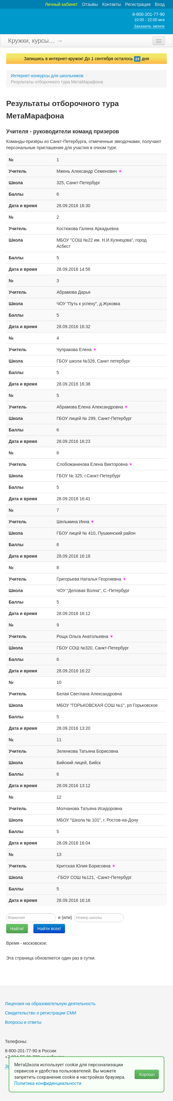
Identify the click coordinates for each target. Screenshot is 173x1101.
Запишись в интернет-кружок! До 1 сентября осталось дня (86, 58)
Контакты (111, 4)
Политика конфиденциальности (48, 1083)
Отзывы (90, 4)
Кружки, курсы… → (35, 40)
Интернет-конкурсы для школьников (47, 75)
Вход (160, 4)
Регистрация (137, 4)
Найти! (17, 928)
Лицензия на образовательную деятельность (50, 1003)
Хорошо (147, 1074)
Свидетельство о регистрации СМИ (40, 1012)
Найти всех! (49, 928)
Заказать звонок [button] (149, 26)
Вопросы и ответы (23, 1022)
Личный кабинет (61, 4)
